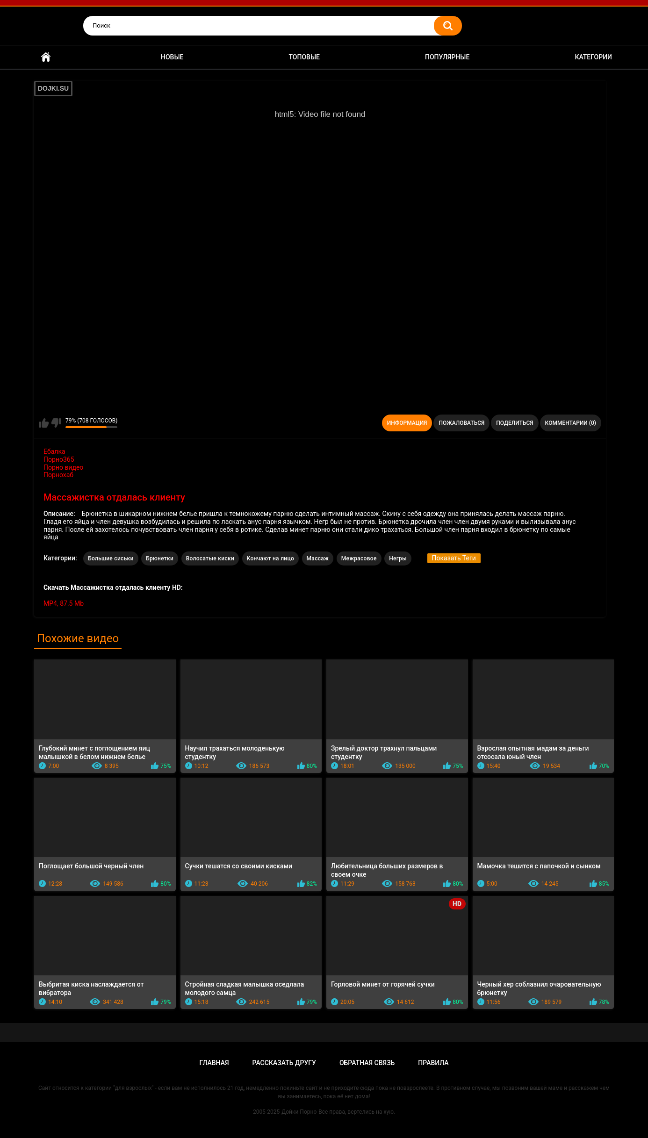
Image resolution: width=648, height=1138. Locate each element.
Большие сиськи (111, 558)
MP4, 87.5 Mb (63, 603)
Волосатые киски (210, 558)
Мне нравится (44, 423)
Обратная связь (367, 1062)
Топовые (304, 57)
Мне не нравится (56, 423)
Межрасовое (359, 558)
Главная (46, 57)
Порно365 (58, 459)
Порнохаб (58, 475)
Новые (172, 57)
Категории (593, 57)
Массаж (318, 558)
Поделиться (514, 423)
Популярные (447, 57)
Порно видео (63, 467)
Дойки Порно (299, 1112)
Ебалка (54, 451)
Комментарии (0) (570, 423)
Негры (398, 558)
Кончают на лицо (271, 558)
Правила (433, 1062)
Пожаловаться (461, 423)
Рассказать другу (284, 1062)
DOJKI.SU (53, 88)
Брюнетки (159, 558)
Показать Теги (454, 558)
